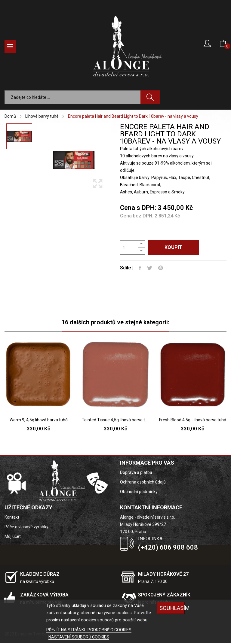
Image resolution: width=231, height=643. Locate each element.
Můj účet (13, 536)
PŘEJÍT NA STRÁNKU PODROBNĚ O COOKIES (88, 629)
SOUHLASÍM (172, 608)
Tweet (149, 267)
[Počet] (129, 247)
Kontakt (12, 517)
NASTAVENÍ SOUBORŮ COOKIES (78, 637)
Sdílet (140, 267)
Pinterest (160, 267)
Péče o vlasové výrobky (26, 526)
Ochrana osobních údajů (143, 482)
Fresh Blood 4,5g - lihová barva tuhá (192, 419)
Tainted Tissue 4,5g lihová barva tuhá (115, 419)
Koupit (173, 247)
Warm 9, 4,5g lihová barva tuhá (39, 419)
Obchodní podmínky (139, 491)
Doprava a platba (136, 472)
